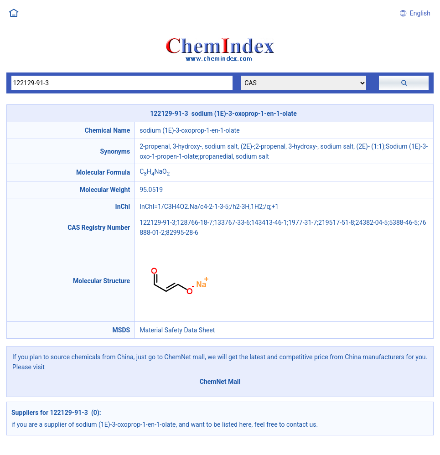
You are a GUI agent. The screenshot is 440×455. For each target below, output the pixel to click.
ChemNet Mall (220, 381)
